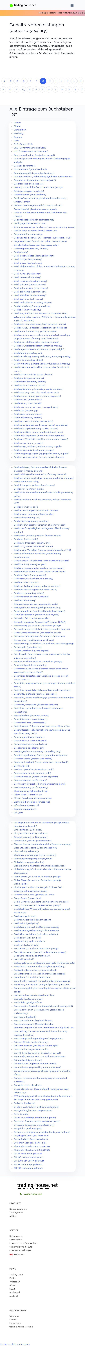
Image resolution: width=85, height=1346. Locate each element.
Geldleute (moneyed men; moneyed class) (36, 407)
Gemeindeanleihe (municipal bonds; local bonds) (39, 611)
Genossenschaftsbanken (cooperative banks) (37, 633)
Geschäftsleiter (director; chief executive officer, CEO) (42, 726)
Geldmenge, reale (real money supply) (34, 450)
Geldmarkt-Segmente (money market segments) (39, 436)
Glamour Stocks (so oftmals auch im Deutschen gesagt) (42, 844)
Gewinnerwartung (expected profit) (32, 773)
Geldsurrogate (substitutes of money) (33, 546)
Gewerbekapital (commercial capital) (33, 759)
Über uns (14, 1316)
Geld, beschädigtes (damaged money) (34, 256)
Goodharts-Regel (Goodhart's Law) (32, 956)
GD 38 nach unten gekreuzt (28, 1164)
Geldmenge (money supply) (28, 443)
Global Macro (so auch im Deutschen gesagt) (37, 876)
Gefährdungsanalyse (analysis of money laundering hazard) (44, 227)
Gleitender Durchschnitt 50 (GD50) (32, 1150)
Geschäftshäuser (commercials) (30, 723)
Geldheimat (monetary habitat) (30, 382)
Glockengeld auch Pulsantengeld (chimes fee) (38, 887)
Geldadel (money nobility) (27, 310)
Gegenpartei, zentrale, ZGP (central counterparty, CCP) (42, 238)
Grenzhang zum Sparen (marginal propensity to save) (42, 984)
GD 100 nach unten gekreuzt (28, 1157)
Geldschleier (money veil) (27, 517)
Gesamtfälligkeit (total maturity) (30, 665)
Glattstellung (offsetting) (26, 851)
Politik (12, 1278)
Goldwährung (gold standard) (29, 941)
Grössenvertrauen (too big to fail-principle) (36, 1046)
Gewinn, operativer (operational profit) (34, 769)
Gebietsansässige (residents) (29, 191)
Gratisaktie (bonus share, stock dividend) (35, 970)
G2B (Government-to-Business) (30, 148)
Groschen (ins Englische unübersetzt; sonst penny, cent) (43, 1006)
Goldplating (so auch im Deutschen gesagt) (36, 927)
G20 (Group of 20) (23, 144)
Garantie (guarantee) (24, 166)
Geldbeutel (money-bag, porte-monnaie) (35, 331)
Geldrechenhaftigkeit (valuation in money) (36, 510)
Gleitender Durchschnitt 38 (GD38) (32, 1146)
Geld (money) (21, 252)
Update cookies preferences (15, 1344)
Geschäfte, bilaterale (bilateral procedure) (35, 694)
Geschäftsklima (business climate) (31, 715)
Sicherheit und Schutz (20, 1247)
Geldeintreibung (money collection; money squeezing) (42, 356)
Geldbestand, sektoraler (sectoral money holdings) (40, 328)
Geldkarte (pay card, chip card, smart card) (36, 392)
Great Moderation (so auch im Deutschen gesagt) (39, 974)
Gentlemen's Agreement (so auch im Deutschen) (39, 636)
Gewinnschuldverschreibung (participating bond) (39, 784)
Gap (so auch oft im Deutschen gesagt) (34, 155)
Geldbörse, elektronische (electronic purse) (36, 342)
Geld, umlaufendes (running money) (33, 302)
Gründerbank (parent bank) (28, 1060)
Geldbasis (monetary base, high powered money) (40, 324)
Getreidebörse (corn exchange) (30, 741)
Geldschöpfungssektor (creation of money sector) (40, 525)
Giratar (17, 122)
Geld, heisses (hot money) (27, 277)
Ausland (13, 1296)
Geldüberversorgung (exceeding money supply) (39, 568)
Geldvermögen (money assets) (30, 575)
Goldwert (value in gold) (26, 945)
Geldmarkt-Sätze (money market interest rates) (38, 432)
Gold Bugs (19, 133)
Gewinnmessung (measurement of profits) (36, 777)
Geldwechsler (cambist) (26, 582)
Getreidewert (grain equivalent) (30, 744)
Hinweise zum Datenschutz (23, 1243)
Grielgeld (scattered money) (28, 999)
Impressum (15, 1323)
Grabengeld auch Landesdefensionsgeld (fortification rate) (44, 963)
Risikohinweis (16, 1236)
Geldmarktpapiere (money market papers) (36, 428)
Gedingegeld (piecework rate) (30, 223)
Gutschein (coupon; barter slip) (30, 1143)
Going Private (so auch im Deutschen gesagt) (37, 905)
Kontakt (13, 1319)
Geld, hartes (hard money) (27, 274)
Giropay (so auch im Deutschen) (30, 837)
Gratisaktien (20, 130)
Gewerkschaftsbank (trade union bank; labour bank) (41, 762)
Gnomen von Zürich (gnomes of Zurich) (34, 894)
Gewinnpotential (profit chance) (30, 780)
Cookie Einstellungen (20, 1250)
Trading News (16, 1274)
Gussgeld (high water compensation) (33, 1110)
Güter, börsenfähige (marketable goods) (35, 1118)
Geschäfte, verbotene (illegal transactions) (36, 705)
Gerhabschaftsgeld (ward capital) (31, 651)
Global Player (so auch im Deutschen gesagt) (37, 880)
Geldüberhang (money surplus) (30, 564)
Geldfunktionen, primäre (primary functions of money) (42, 364)
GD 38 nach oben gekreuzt (28, 1154)
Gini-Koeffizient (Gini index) (28, 830)
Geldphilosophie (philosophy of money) (34, 485)
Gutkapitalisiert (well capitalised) (31, 1139)
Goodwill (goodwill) (24, 959)
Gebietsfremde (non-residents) (30, 194)
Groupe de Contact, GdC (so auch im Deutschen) (39, 1056)
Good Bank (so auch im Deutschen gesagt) (36, 948)
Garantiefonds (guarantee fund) (30, 169)
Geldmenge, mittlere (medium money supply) (38, 446)
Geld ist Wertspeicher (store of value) (33, 374)
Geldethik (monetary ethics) (28, 360)
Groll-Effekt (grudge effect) (28, 1002)
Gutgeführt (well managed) (28, 1128)
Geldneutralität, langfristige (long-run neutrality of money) (44, 478)
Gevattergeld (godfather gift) (29, 748)
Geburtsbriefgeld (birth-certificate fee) (34, 220)
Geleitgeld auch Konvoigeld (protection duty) (37, 607)
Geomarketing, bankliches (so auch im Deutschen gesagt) (44, 643)
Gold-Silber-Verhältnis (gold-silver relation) (36, 934)
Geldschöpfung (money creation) (31, 521)
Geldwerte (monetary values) (29, 593)
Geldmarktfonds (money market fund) (33, 421)
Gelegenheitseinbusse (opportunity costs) (36, 604)
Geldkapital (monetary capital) (29, 385)
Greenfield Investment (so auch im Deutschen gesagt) (42, 981)
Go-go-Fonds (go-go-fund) (27, 898)
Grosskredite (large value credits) (31, 1049)
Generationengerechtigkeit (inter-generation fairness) (42, 629)
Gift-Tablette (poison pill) (26, 805)
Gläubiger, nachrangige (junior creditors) (35, 855)
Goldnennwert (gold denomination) (32, 920)
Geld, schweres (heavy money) (30, 292)
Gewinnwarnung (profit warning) (31, 787)
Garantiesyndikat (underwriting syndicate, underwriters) (43, 176)
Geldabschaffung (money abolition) (32, 306)
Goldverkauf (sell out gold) (27, 938)
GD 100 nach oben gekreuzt (28, 1168)
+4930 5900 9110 (31, 1194)
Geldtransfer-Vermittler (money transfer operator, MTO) (42, 550)
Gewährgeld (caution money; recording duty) (37, 751)
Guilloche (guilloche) (24, 1103)
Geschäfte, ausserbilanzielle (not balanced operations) (42, 690)
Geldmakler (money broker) (28, 414)
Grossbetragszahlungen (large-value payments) (38, 1038)
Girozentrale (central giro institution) (33, 840)
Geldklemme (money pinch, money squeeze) (37, 396)
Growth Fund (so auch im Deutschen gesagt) (37, 1053)
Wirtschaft (14, 1282)
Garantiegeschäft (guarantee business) (34, 173)
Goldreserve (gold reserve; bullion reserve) (36, 930)
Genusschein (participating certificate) (34, 640)
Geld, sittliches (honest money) (30, 295)
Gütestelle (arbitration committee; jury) (34, 1125)
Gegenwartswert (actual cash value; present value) (40, 241)
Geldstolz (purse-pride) (26, 539)
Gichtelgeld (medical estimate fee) (32, 802)
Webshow (19, 1254)
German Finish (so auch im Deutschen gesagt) (38, 661)
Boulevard (14, 1292)
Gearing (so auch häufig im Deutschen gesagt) (38, 187)
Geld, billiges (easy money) (28, 259)
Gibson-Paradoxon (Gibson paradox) (33, 798)
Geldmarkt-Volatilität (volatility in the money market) (41, 439)
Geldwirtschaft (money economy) (31, 597)
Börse (12, 1285)
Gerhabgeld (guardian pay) (28, 647)
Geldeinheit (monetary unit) (28, 353)
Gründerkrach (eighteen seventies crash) (35, 1064)
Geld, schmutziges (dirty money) (31, 288)
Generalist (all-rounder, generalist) (31, 618)
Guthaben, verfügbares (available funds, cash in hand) (42, 1132)
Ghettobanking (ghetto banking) (31, 791)
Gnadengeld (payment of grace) (30, 891)
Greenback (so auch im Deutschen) (32, 977)
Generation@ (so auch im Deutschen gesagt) (37, 625)
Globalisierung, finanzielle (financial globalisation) (39, 866)
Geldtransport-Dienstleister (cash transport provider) (41, 561)
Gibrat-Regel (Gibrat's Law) (28, 795)
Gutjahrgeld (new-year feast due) (31, 1136)
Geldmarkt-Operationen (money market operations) (41, 425)
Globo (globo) (21, 884)
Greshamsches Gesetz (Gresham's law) (34, 995)
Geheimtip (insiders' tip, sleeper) (31, 248)
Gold (16, 140)
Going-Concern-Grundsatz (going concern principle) (41, 902)
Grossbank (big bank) (25, 1017)
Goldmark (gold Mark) (25, 916)
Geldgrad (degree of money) (29, 378)
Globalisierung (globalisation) (29, 862)
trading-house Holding (21, 1327)
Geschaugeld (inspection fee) (29, 737)
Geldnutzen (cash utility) (26, 481)
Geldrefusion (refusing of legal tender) (34, 514)
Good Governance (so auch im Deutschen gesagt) (40, 952)
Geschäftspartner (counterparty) (30, 719)
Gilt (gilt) (18, 813)
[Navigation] (72, 5)
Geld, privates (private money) (30, 284)
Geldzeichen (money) (25, 600)
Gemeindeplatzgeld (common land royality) (36, 615)
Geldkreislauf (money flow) (28, 400)
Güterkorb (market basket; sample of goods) (37, 1121)
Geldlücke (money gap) (26, 410)
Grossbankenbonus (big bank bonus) (33, 1020)
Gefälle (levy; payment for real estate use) (35, 230)
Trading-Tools (16, 1212)
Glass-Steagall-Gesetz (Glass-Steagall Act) (35, 848)
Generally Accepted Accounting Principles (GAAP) (40, 622)
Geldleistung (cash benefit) (28, 403)
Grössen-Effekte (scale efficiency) (31, 1042)
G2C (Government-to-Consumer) (31, 151)
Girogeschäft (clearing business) (30, 833)
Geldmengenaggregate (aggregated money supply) (41, 454)
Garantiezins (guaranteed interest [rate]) (35, 180)
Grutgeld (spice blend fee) (28, 1085)
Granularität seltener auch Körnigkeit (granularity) (39, 966)
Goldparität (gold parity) (26, 923)
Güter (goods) (21, 1114)
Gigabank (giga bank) (25, 809)
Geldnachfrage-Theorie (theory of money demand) (40, 474)
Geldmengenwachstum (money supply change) (39, 457)
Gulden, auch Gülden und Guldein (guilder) (36, 1107)
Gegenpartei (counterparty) (28, 234)
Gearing (18, 137)
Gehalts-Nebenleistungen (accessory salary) (37, 245)
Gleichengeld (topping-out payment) (33, 858)
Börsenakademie (18, 1209)
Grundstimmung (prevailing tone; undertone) (37, 1067)
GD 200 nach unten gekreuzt (29, 1161)
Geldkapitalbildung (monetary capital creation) (38, 389)
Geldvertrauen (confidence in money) (33, 579)
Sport (12, 1289)
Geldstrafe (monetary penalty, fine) (32, 543)
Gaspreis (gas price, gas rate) (29, 184)
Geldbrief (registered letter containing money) (38, 346)
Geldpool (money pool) (26, 507)
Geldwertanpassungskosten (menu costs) (35, 589)
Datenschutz (15, 1240)
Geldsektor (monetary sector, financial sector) (37, 535)
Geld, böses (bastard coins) (28, 263)
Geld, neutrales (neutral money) (30, 281)
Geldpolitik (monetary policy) (29, 489)
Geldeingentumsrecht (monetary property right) (39, 349)
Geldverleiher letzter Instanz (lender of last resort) (40, 571)
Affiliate (13, 1216)
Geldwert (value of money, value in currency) (37, 586)
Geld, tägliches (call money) (28, 299)
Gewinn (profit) (22, 766)
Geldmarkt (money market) (28, 418)
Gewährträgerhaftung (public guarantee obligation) (41, 755)
